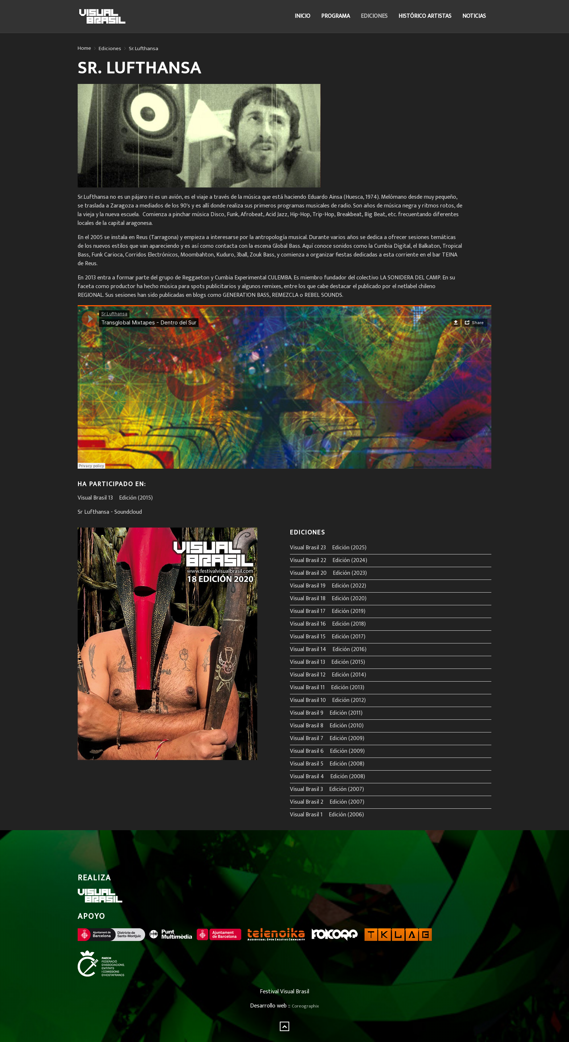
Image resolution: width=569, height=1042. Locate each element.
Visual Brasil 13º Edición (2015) (115, 498)
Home (84, 48)
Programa (335, 16)
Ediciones (374, 16)
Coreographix (305, 1006)
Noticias (474, 16)
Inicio (302, 16)
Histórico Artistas (424, 16)
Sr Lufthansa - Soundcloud (110, 512)
